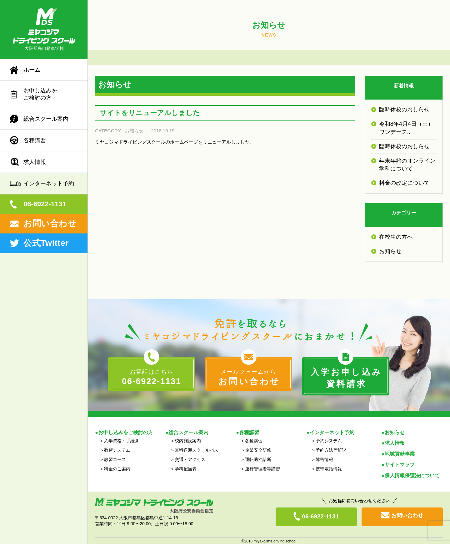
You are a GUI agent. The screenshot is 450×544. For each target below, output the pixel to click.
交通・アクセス (190, 458)
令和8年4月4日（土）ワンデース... (406, 128)
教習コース (115, 458)
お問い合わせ (49, 223)
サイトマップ (400, 464)
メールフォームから (248, 378)
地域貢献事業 (400, 453)
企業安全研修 (258, 449)
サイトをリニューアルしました (150, 113)
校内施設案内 (188, 440)
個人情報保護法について (412, 474)
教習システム (117, 449)
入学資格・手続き (121, 440)
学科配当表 (186, 468)
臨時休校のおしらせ (404, 109)
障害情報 (324, 458)
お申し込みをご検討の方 (40, 94)
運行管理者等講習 (262, 468)
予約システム (329, 440)
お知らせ (134, 130)
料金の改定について (404, 183)
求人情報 (34, 162)
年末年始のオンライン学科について (407, 165)
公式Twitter (46, 243)
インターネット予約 (48, 183)
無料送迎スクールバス (196, 449)
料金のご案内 (117, 468)
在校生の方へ (396, 237)
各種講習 (34, 140)
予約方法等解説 (331, 449)
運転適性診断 (258, 458)
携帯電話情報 (329, 468)
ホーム (31, 70)
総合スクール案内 (45, 119)
